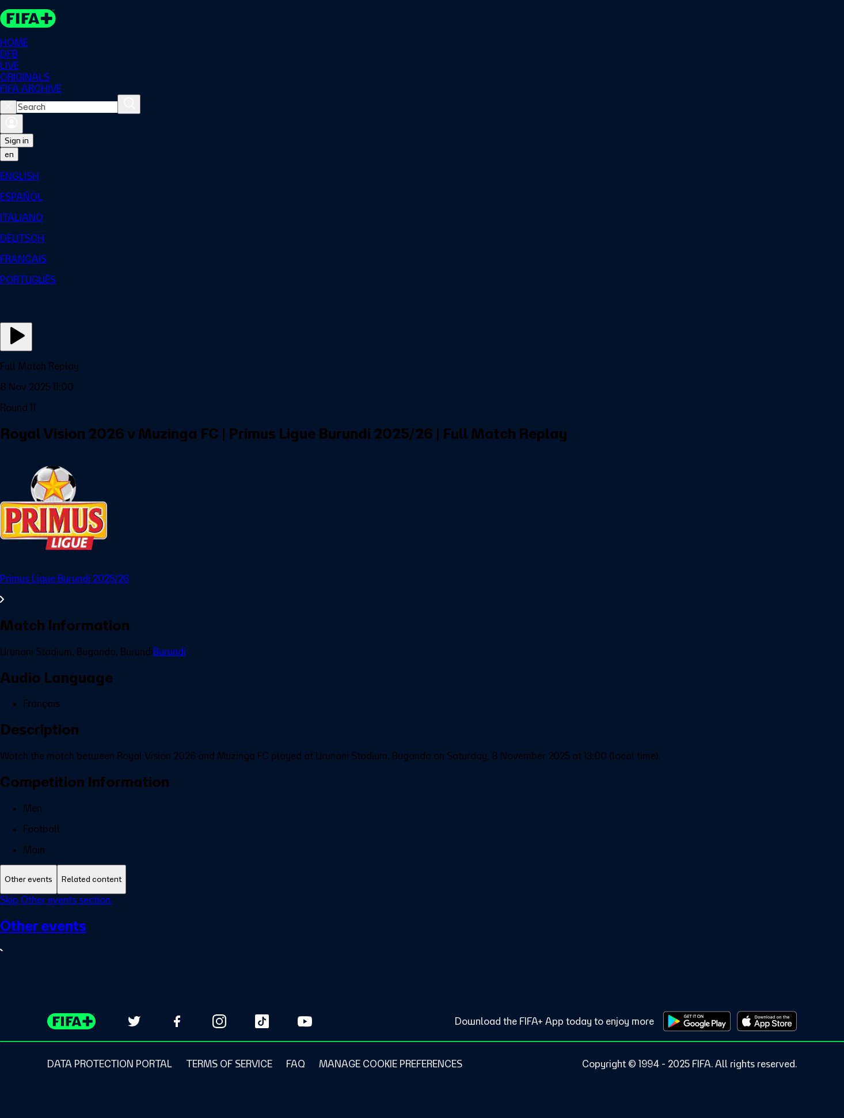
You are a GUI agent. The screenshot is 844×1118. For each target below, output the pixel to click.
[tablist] (422, 879)
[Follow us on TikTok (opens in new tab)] (262, 1021)
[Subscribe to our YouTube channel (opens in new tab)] (304, 1021)
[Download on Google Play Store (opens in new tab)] (697, 1021)
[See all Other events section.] (422, 937)
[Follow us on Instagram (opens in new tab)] (219, 1021)
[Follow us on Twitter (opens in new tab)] (134, 1021)
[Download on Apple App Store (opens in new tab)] (767, 1021)
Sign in (17, 140)
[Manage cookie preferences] (390, 1064)
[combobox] (67, 107)
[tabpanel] (422, 933)
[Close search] (8, 107)
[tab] (28, 879)
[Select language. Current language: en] (9, 154)
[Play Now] (16, 336)
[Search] (128, 104)
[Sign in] (11, 124)
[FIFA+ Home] (28, 18)
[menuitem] (422, 176)
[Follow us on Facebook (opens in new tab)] (176, 1021)
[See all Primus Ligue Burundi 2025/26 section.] (422, 589)
